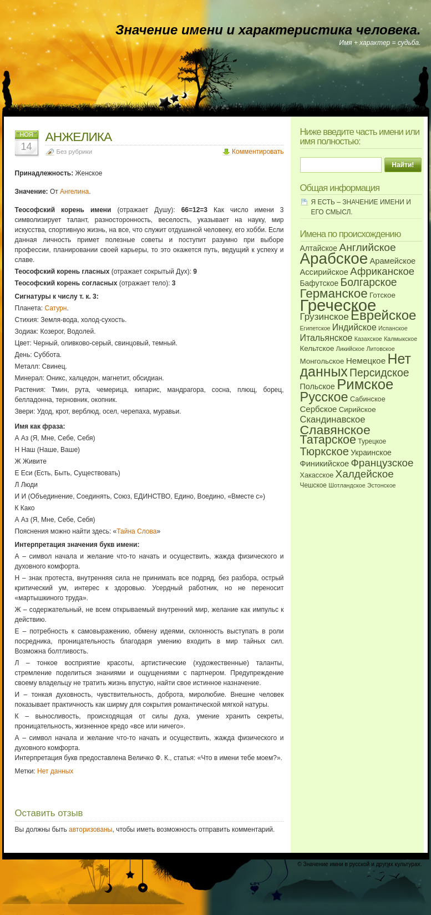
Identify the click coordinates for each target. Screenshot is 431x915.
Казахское (368, 338)
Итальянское (326, 338)
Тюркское (324, 451)
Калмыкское (400, 338)
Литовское (381, 348)
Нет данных (55, 771)
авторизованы (90, 829)
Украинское (371, 452)
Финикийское (324, 463)
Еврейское (383, 315)
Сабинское (368, 399)
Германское (334, 293)
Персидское (379, 372)
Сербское (318, 409)
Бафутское (319, 283)
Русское (324, 397)
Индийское (354, 327)
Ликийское (350, 348)
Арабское (334, 258)
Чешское (313, 485)
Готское (382, 295)
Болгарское (369, 282)
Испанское (393, 328)
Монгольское (322, 361)
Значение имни (323, 864)
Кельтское (317, 348)
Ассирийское (324, 272)
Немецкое (366, 360)
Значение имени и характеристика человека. (267, 29)
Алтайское (319, 248)
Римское (365, 384)
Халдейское (365, 474)
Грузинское (324, 316)
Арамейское (392, 261)
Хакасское (317, 475)
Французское (382, 463)
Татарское (328, 439)
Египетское (315, 328)
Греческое (338, 305)
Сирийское (357, 409)
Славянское (335, 430)
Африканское (382, 271)
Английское (367, 247)
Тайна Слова (136, 531)
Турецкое (372, 441)
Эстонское (381, 485)
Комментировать (257, 151)
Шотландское (346, 485)
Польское (317, 386)
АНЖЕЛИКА (78, 136)
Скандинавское (333, 419)
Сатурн (55, 308)
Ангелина (74, 191)
